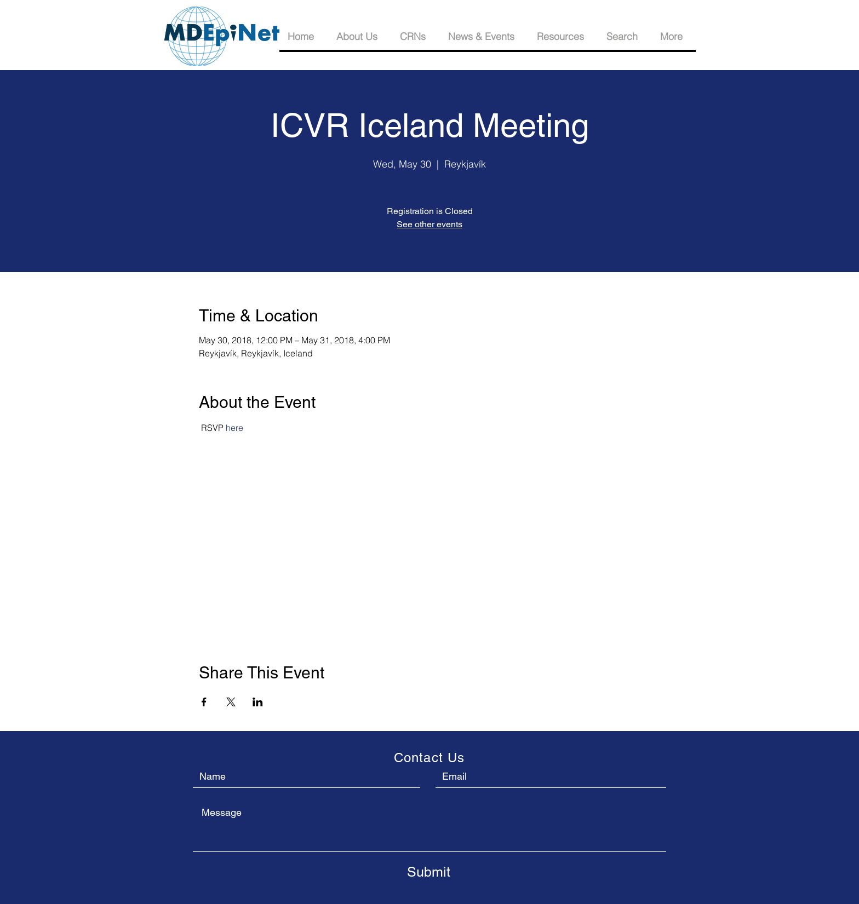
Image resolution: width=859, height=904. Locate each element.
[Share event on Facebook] (204, 702)
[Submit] (428, 872)
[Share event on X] (231, 702)
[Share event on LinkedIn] (258, 702)
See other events (429, 224)
